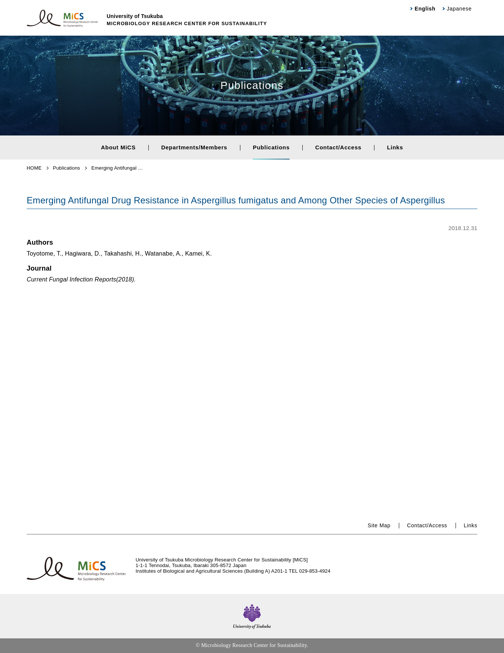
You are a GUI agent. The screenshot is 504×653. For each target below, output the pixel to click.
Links (395, 147)
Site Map (379, 525)
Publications (271, 147)
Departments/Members (194, 147)
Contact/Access (338, 147)
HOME (34, 168)
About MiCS (118, 147)
